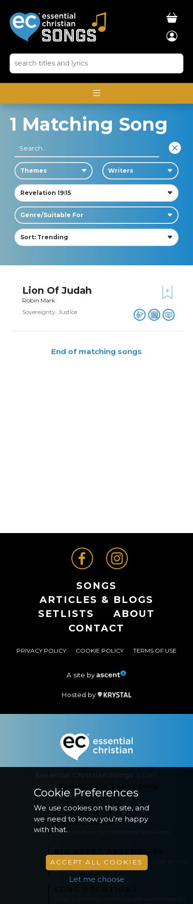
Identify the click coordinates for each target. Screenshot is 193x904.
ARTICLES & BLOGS (96, 599)
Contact (96, 628)
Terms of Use (155, 650)
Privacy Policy (41, 650)
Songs (96, 585)
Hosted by (96, 695)
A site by (96, 675)
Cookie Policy (100, 650)
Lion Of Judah (57, 290)
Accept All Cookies (96, 862)
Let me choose (96, 879)
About (134, 613)
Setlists (66, 613)
